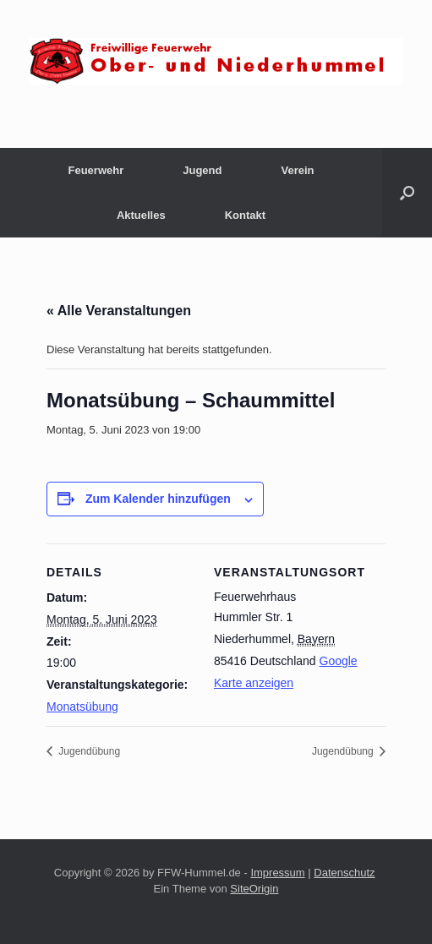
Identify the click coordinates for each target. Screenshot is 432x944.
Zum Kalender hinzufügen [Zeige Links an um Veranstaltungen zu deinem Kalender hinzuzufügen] (158, 498)
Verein (297, 170)
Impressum (277, 872)
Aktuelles (141, 215)
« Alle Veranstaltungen (118, 310)
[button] (407, 192)
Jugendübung (88, 751)
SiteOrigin (254, 888)
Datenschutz (344, 872)
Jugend (202, 170)
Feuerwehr (95, 170)
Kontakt (245, 215)
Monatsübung (82, 706)
